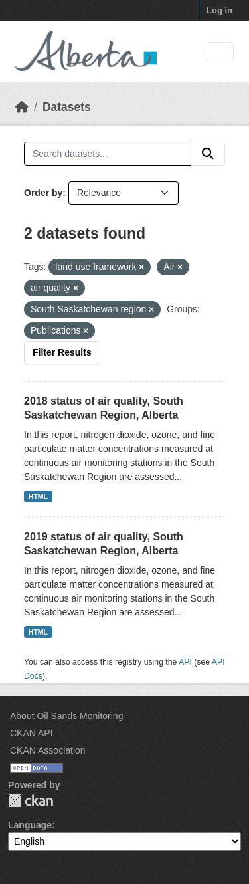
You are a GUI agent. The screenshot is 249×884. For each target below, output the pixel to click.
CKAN (30, 801)
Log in (219, 10)
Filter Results (62, 352)
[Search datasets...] (107, 154)
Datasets (66, 107)
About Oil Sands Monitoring (66, 716)
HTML (38, 496)
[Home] (22, 107)
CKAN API (31, 733)
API (185, 662)
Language (30, 825)
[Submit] (208, 154)
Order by (43, 192)
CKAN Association (48, 750)
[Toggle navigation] (220, 51)
